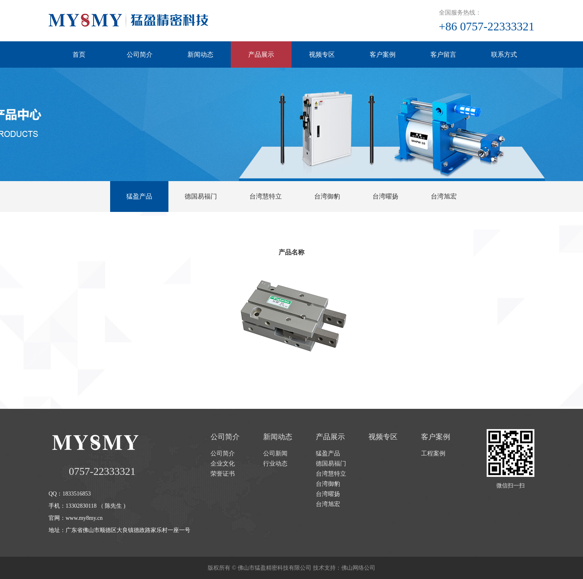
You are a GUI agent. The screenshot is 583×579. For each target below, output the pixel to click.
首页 (78, 54)
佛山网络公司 (358, 568)
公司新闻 (275, 453)
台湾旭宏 (444, 196)
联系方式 (504, 54)
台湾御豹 (327, 196)
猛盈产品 (139, 196)
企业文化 (223, 463)
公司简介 (140, 54)
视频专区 (322, 54)
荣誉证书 (223, 473)
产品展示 (261, 54)
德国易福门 (201, 196)
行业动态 (275, 463)
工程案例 (433, 453)
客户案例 (383, 54)
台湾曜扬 (385, 196)
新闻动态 (200, 54)
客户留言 (443, 54)
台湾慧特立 (265, 196)
